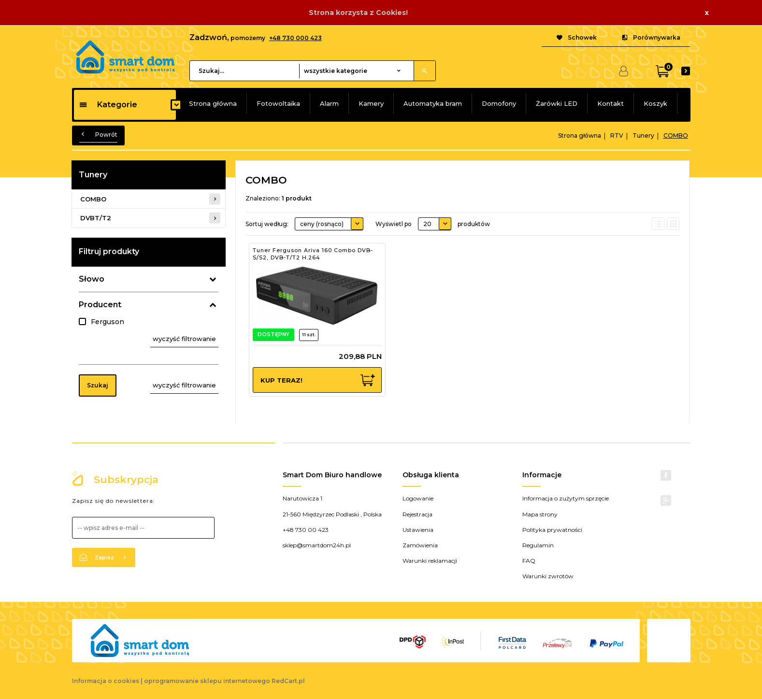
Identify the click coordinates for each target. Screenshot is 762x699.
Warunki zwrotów (548, 576)
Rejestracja (417, 514)
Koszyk (655, 103)
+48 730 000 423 (295, 38)
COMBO (93, 199)
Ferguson (107, 321)
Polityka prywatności (552, 529)
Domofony (499, 103)
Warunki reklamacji (430, 560)
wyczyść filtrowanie (184, 338)
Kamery (371, 103)
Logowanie (418, 498)
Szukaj (97, 385)
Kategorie (108, 104)
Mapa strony (540, 514)
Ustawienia (418, 529)
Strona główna (213, 103)
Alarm (329, 103)
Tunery (93, 174)
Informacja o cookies (105, 681)
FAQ (528, 560)
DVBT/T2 (95, 218)
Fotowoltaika (278, 103)
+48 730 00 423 (306, 529)
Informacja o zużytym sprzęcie (565, 498)
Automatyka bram (432, 103)
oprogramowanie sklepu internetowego (207, 681)
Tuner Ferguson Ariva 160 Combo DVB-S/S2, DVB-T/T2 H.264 (313, 254)
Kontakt (610, 103)
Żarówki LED (556, 103)
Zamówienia (420, 545)
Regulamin (538, 545)
